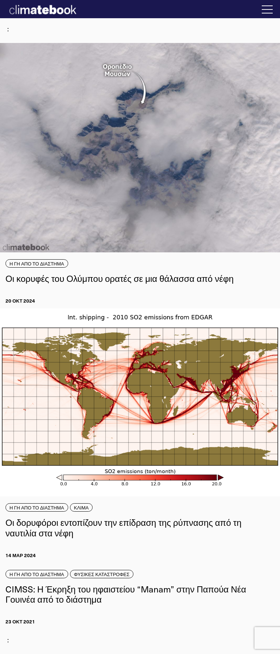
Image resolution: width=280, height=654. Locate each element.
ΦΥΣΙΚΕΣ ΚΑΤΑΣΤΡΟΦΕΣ (102, 574)
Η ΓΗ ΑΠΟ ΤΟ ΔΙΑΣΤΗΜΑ (36, 263)
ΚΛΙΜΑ (81, 507)
